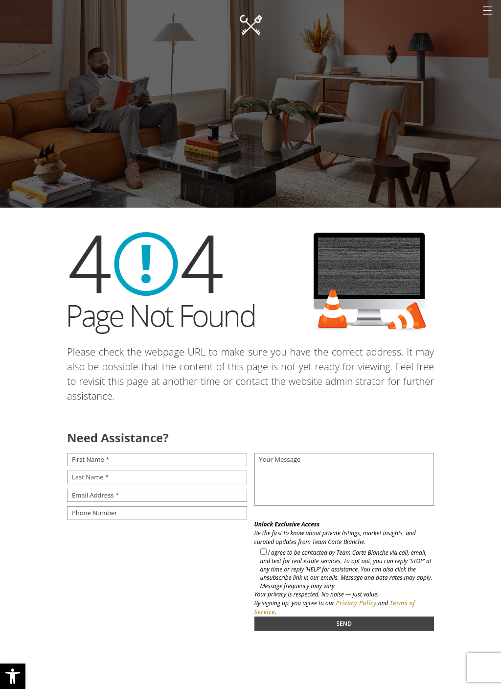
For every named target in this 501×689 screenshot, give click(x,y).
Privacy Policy (356, 603)
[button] (12, 676)
